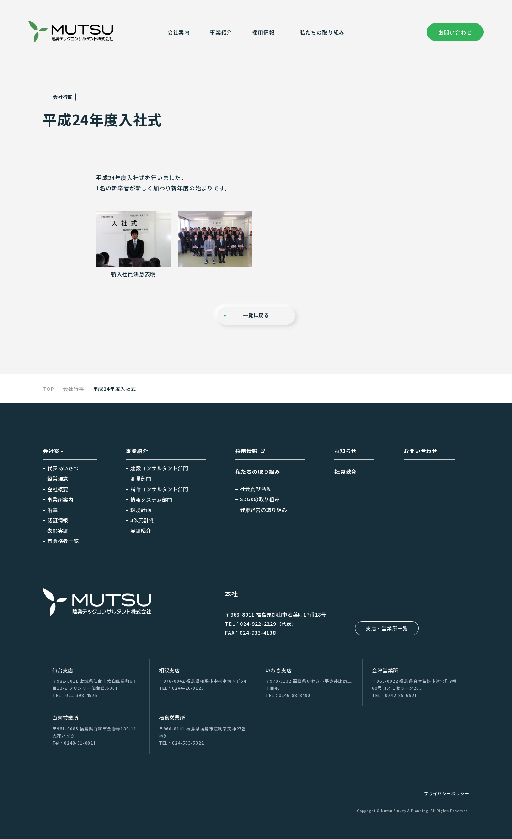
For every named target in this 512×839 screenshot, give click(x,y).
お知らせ (345, 451)
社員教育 (345, 471)
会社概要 (57, 489)
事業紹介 (221, 32)
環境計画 (140, 509)
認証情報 (57, 520)
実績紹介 (140, 530)
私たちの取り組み (322, 32)
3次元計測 (142, 520)
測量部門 (140, 478)
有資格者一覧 (63, 540)
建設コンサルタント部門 (159, 468)
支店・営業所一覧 (387, 628)
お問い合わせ (455, 32)
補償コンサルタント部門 (159, 489)
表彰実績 (57, 530)
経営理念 (57, 478)
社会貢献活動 (256, 488)
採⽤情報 (263, 32)
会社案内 (178, 32)
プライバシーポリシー (446, 793)
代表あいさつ (63, 468)
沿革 (52, 509)
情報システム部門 (151, 499)
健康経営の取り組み (263, 509)
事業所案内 (60, 499)
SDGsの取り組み (260, 499)
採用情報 (246, 451)
